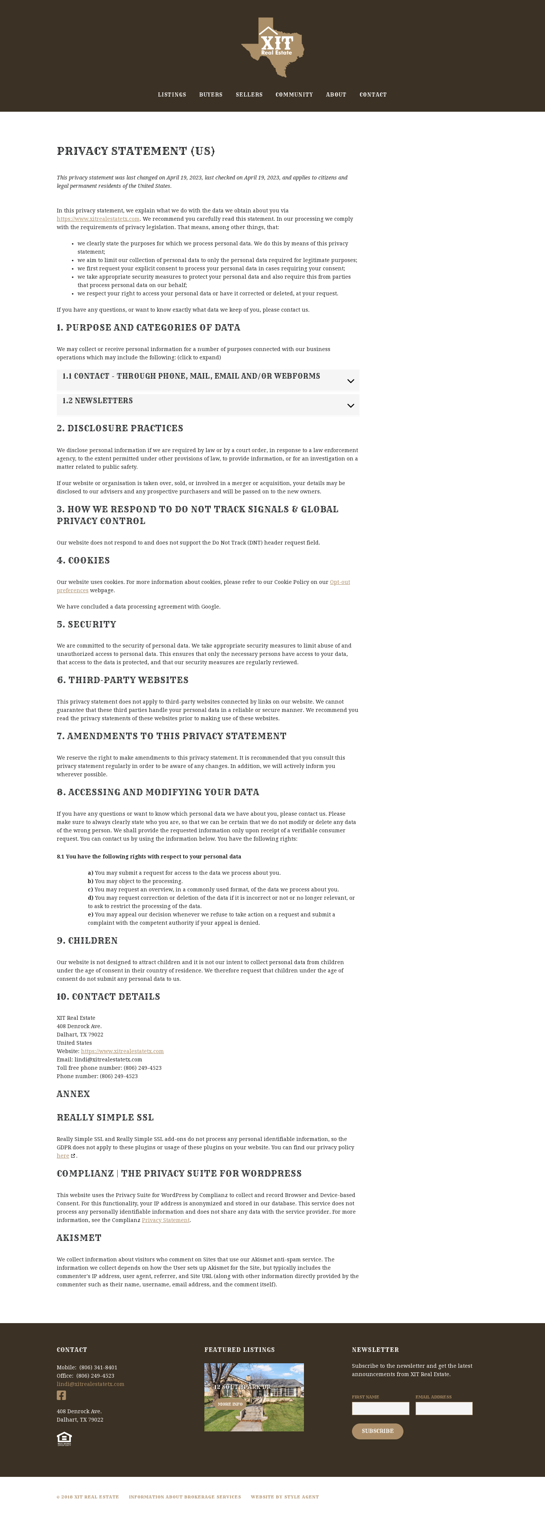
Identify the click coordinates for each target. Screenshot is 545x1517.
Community (294, 95)
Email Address (434, 1397)
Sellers (249, 95)
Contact (373, 95)
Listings (172, 95)
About (336, 95)
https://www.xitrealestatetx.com (98, 219)
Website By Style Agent (285, 1497)
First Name (365, 1397)
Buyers (211, 95)
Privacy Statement (166, 1220)
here (63, 1156)
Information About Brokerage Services (185, 1497)
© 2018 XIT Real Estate (88, 1497)
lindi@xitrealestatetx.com (91, 1384)
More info (230, 1404)
